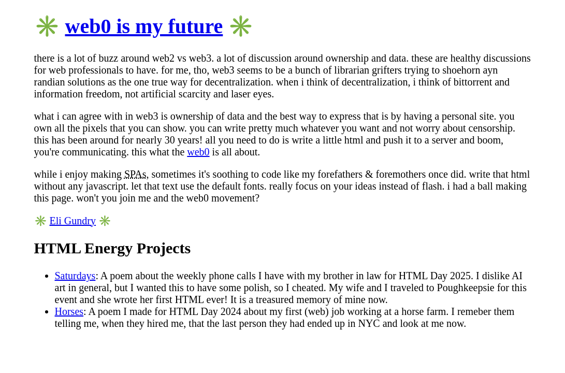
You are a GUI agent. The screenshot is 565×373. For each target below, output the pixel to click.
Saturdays (75, 275)
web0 (198, 151)
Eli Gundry (73, 220)
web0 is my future (144, 26)
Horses (69, 311)
